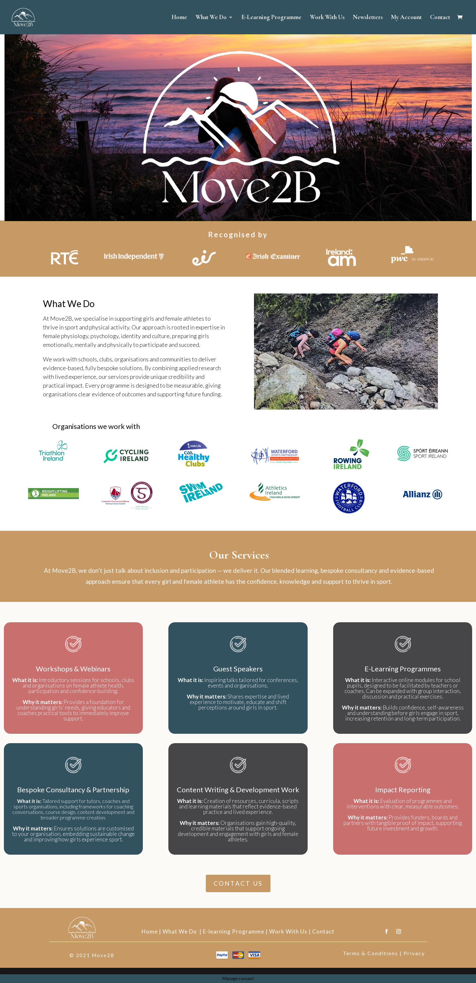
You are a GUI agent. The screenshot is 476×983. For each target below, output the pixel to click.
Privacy (414, 953)
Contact (440, 18)
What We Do (211, 18)
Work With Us (327, 18)
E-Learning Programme (271, 18)
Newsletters (368, 18)
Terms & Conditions (370, 953)
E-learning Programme (233, 931)
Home (179, 18)
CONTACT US (238, 883)
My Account (406, 18)
